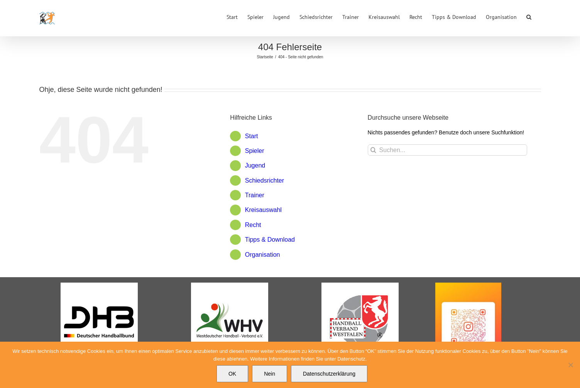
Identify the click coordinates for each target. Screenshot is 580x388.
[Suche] (373, 150)
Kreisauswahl (263, 210)
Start (251, 136)
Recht (253, 225)
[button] (528, 16)
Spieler (254, 150)
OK (232, 374)
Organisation (262, 254)
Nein (269, 374)
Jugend (255, 165)
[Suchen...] (447, 150)
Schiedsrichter (264, 180)
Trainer (254, 195)
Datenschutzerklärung (329, 374)
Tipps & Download (270, 239)
